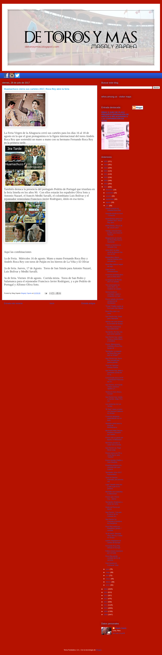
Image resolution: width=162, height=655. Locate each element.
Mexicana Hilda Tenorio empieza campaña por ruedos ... (113, 432)
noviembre (110, 193)
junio (108, 569)
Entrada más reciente (13, 303)
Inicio (52, 303)
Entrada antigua (88, 303)
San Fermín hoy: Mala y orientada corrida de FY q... (114, 372)
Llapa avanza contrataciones (111, 270)
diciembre (109, 190)
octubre (109, 196)
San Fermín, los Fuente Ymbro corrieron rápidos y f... (113, 387)
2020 (106, 177)
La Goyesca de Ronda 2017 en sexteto (113, 281)
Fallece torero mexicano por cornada (114, 552)
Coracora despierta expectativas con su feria (113, 418)
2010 (106, 608)
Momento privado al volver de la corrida (113, 444)
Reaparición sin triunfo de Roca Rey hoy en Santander (113, 240)
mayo (108, 572)
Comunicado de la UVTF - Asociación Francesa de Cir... (114, 380)
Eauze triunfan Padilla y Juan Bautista (114, 461)
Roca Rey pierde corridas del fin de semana (112, 558)
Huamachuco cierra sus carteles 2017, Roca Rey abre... (114, 220)
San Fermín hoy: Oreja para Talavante (113, 317)
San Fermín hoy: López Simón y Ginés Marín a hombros (113, 339)
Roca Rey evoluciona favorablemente (113, 328)
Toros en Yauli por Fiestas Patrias (111, 366)
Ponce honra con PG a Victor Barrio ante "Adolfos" (113, 455)
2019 (106, 180)
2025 (106, 161)
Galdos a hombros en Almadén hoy (113, 246)
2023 (106, 168)
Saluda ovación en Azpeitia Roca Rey (113, 209)
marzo (108, 579)
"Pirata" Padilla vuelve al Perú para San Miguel (114, 307)
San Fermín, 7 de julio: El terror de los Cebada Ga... (113, 514)
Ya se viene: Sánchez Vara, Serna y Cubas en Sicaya (113, 535)
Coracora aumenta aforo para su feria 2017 (114, 276)
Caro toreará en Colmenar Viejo (111, 564)
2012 (106, 602)
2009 (106, 611)
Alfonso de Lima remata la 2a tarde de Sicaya (114, 323)
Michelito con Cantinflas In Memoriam (114, 493)
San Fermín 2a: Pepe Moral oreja (113, 449)
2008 (106, 614)
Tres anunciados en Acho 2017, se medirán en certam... (113, 287)
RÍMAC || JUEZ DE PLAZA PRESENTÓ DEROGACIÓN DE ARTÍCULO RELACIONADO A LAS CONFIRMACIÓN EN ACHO (115, 116)
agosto (108, 202)
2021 (106, 174)
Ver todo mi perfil (119, 633)
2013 (106, 599)
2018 (106, 184)
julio (107, 206)
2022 (106, 171)
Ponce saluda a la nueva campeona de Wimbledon (114, 301)
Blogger (99, 650)
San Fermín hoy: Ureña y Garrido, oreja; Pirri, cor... (114, 399)
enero (108, 585)
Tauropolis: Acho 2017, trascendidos (113, 473)
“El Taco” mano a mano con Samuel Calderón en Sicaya (114, 411)
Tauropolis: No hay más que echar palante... (113, 333)
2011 (106, 605)
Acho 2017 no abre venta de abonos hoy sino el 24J (113, 252)
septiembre (110, 199)
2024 (106, 164)
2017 (106, 187)
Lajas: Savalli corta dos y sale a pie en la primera (113, 486)
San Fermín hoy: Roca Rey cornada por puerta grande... (113, 360)
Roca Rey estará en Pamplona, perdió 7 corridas (113, 528)
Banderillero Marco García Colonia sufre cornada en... (113, 259)
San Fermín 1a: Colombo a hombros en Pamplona (113, 521)
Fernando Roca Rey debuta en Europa (112, 547)
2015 (106, 592)
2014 (106, 595)
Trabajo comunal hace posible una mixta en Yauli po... (113, 233)
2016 (106, 589)
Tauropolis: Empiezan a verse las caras (113, 503)
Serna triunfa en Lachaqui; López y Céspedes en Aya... (113, 294)
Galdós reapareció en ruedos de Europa (113, 542)
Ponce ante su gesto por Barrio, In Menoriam (114, 439)
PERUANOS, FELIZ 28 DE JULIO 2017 (113, 227)
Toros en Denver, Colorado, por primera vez (114, 479)
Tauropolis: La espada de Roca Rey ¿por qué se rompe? (113, 353)
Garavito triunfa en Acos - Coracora (114, 214)
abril (107, 575)
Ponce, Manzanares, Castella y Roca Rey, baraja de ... (113, 346)
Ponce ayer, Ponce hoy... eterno (112, 498)
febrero (109, 582)
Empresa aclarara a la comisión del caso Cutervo (113, 467)
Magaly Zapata (120, 628)
